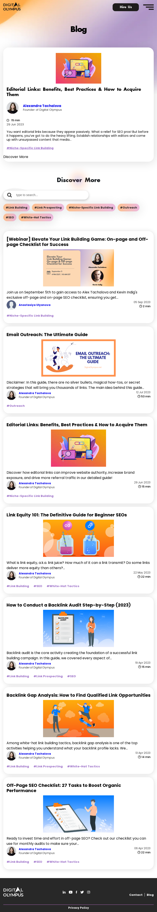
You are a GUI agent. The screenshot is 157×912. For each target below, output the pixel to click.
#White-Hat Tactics (36, 217)
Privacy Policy (78, 908)
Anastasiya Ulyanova (35, 305)
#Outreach (128, 207)
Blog (150, 895)
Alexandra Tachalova (42, 105)
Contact (136, 895)
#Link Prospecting (48, 207)
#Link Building (16, 207)
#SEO (10, 217)
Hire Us (126, 7)
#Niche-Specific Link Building (30, 148)
